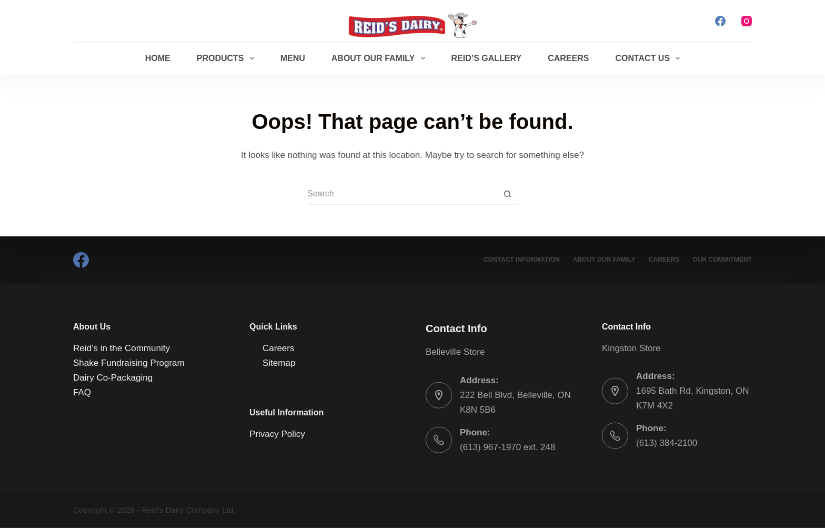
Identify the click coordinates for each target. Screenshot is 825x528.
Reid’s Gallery (486, 58)
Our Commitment (722, 259)
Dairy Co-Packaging (113, 378)
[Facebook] (720, 21)
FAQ (82, 392)
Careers (568, 58)
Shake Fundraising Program (129, 363)
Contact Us (649, 58)
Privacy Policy (277, 434)
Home (157, 58)
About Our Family (380, 58)
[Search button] (507, 194)
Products (227, 58)
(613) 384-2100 (666, 443)
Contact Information (522, 259)
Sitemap (279, 363)
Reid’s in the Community (121, 348)
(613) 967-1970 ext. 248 (507, 447)
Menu (292, 58)
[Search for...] (402, 194)
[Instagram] (746, 21)
